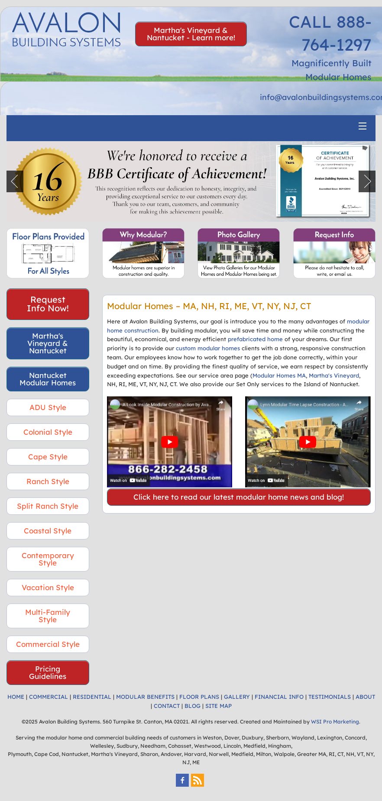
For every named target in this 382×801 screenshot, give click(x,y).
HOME (15, 696)
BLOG (193, 705)
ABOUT (365, 696)
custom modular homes (208, 348)
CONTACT (167, 705)
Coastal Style (47, 530)
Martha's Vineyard (334, 375)
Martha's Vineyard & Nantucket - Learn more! (191, 34)
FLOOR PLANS (199, 696)
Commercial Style (48, 644)
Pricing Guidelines (47, 672)
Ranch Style (47, 481)
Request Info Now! (48, 303)
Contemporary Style (48, 559)
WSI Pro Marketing (335, 721)
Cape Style (48, 456)
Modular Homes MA (279, 375)
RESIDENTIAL (92, 696)
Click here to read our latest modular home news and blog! (238, 496)
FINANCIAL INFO (279, 696)
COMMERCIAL (48, 696)
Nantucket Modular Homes (47, 379)
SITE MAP (218, 705)
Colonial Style (47, 431)
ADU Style (47, 407)
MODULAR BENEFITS (145, 696)
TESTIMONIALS (329, 696)
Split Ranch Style (47, 505)
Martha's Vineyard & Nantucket (47, 343)
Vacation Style (48, 587)
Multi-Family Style (47, 615)
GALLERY (237, 696)
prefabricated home (255, 339)
